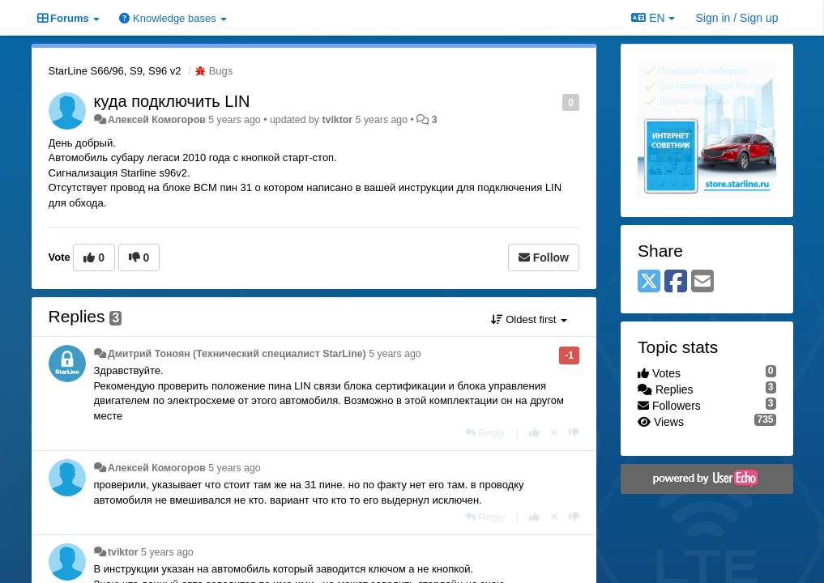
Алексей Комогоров (157, 120)
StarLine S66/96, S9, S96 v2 (115, 71)
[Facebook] (675, 282)
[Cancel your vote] (554, 433)
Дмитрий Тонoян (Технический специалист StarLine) (237, 354)
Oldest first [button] (529, 319)
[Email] (702, 282)
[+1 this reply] (534, 433)
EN (652, 17)
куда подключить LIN (172, 101)
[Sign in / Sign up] (737, 18)
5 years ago (395, 354)
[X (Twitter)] (649, 282)
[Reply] (485, 433)
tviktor (337, 120)
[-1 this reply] (574, 433)
